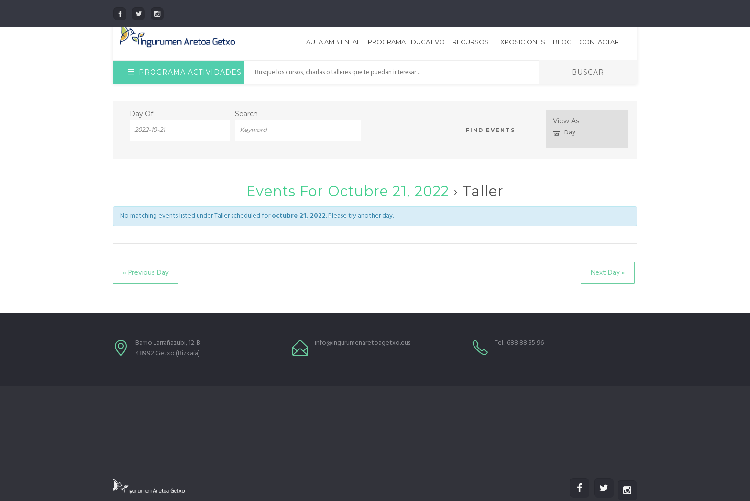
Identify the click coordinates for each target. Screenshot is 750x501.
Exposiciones (520, 41)
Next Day (608, 273)
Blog (562, 41)
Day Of (141, 113)
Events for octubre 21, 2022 (347, 191)
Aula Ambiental (333, 41)
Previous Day (145, 273)
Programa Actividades (185, 72)
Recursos (470, 41)
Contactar (599, 41)
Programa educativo (406, 41)
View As (566, 121)
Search (246, 113)
